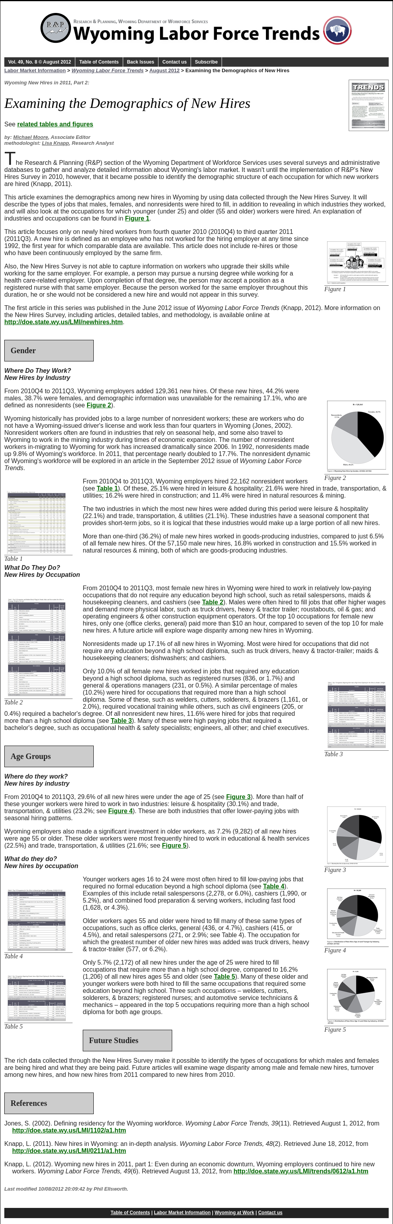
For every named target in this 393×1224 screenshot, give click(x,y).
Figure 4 (120, 811)
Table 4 (273, 886)
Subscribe (206, 62)
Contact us (174, 62)
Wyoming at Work (234, 1212)
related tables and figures (55, 124)
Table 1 (107, 488)
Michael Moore (30, 137)
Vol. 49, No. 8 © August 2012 (39, 62)
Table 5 (224, 976)
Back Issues (140, 62)
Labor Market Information (35, 70)
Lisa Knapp (55, 143)
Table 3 (121, 720)
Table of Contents (98, 62)
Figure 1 (137, 218)
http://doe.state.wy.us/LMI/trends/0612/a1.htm (300, 1171)
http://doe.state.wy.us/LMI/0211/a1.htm (69, 1150)
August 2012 (164, 70)
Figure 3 (238, 797)
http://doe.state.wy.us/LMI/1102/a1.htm (69, 1130)
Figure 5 (174, 845)
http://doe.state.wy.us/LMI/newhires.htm (63, 322)
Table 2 (212, 602)
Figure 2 (99, 405)
